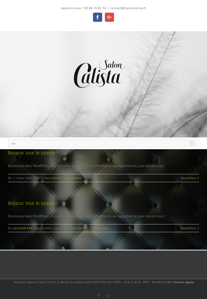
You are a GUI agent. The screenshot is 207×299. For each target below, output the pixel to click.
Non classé (52, 178)
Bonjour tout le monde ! (33, 153)
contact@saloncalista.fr (128, 8)
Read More (188, 178)
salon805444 (22, 228)
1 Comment (72, 178)
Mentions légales (184, 282)
